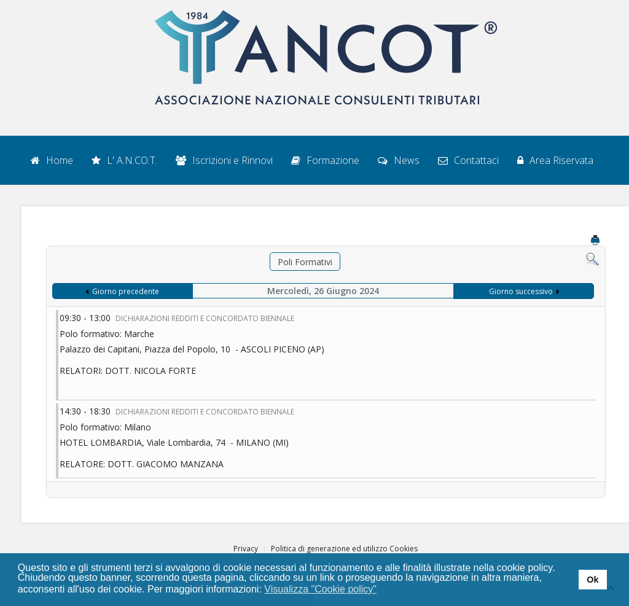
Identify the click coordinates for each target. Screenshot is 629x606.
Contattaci (468, 160)
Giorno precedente (125, 291)
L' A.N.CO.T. (124, 160)
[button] (385, 590)
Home (52, 160)
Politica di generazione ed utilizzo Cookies (344, 548)
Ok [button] (592, 580)
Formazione (325, 160)
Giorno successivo (521, 291)
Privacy (245, 548)
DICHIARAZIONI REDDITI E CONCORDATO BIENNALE (204, 318)
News (399, 160)
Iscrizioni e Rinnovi (224, 160)
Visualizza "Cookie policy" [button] (320, 589)
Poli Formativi (305, 262)
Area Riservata (555, 160)
